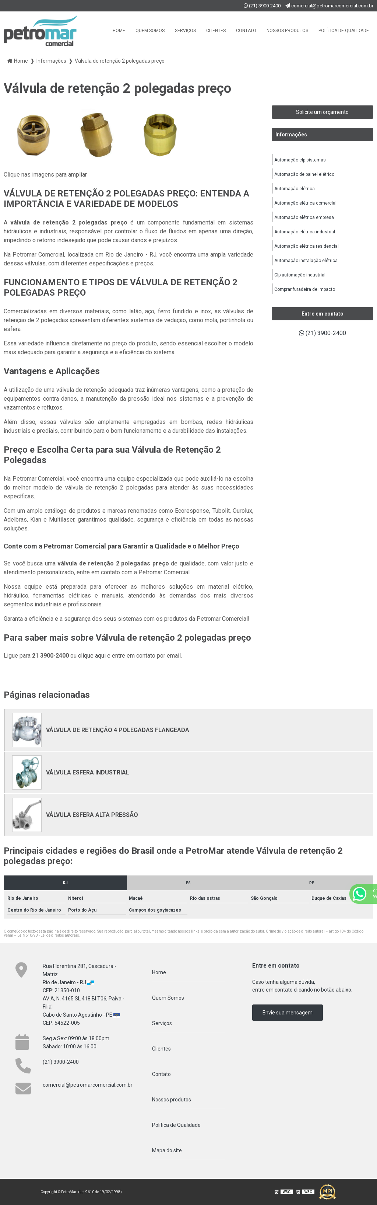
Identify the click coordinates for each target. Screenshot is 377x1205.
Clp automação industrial (299, 275)
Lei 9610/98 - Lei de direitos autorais (48, 935)
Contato (246, 30)
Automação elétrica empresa (304, 217)
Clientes (216, 30)
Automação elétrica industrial (304, 231)
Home (119, 30)
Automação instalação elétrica (306, 260)
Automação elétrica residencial (306, 246)
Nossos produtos (287, 30)
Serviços (185, 30)
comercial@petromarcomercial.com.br (329, 5)
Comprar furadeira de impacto (304, 289)
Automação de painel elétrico (304, 174)
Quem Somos (150, 30)
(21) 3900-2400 (263, 5)
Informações (291, 134)
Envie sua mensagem (288, 1013)
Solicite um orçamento (322, 112)
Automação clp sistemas (300, 160)
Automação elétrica (294, 188)
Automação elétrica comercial (305, 203)
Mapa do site (167, 1150)
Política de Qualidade (343, 30)
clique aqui (92, 655)
